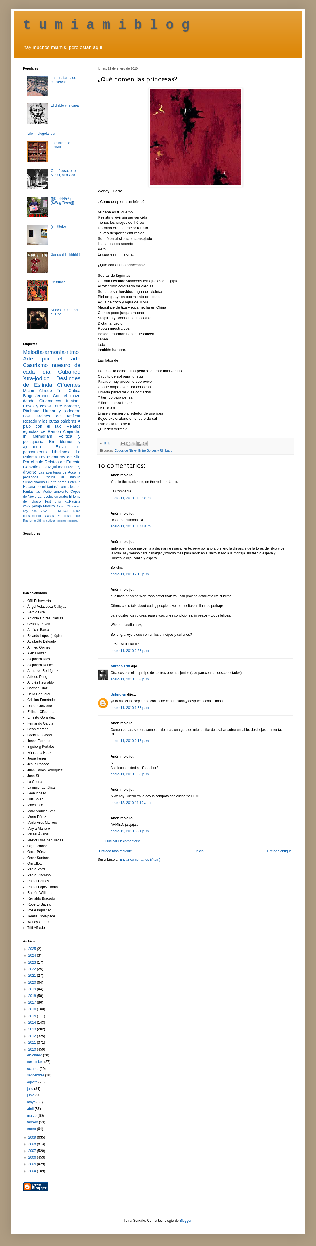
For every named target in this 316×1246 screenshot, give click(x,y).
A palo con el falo (51, 424)
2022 (32, 969)
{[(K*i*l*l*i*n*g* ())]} (62, 201)
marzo (32, 1116)
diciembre (35, 1055)
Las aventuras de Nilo (59, 457)
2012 (32, 1036)
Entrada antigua (279, 851)
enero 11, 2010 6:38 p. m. (130, 708)
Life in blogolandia (41, 134)
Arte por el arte (51, 359)
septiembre (36, 1075)
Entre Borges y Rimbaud (155, 450)
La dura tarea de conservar (63, 80)
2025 (32, 949)
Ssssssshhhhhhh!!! (65, 254)
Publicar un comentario (122, 841)
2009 (32, 1137)
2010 (32, 1049)
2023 (32, 962)
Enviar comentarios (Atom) (140, 860)
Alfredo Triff (120, 666)
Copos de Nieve (126, 450)
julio (30, 1089)
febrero (33, 1122)
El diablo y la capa (65, 105)
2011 (32, 1043)
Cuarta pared (56, 482)
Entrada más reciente (115, 851)
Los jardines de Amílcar (51, 416)
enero (32, 1129)
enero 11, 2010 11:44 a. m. (131, 526)
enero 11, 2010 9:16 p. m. (130, 741)
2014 (32, 1023)
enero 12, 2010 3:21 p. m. (130, 831)
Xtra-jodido (36, 378)
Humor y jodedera (61, 411)
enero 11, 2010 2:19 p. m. (130, 574)
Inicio (200, 851)
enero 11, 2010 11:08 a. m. (131, 498)
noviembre (35, 1062)
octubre (33, 1069)
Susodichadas (34, 482)
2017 (32, 1002)
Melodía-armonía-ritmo (51, 352)
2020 (32, 982)
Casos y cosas (37, 406)
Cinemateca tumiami (59, 401)
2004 (32, 1171)
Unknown (118, 694)
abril (30, 1109)
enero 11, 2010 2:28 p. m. (130, 651)
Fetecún (74, 482)
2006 (32, 1157)
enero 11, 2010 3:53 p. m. (130, 679)
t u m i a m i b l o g (106, 25)
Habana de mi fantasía (41, 487)
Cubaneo (69, 372)
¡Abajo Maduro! (44, 506)
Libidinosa (61, 452)
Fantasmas (31, 492)
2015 (32, 1016)
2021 (32, 976)
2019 (32, 989)
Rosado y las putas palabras (49, 421)
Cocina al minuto (62, 477)
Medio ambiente (55, 492)
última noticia (46, 520)
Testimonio (53, 501)
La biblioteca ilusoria (60, 145)
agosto (32, 1082)
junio (31, 1095)
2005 (32, 1164)
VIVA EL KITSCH (55, 511)
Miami (28, 390)
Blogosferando (36, 395)
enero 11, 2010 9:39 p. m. (130, 774)
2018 (32, 996)
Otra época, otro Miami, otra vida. (63, 173)
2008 (32, 1144)
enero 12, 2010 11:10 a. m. (131, 803)
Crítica (74, 390)
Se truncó (58, 282)
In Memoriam (37, 436)
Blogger (185, 1220)
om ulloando (70, 487)
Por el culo (33, 462)
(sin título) (58, 227)
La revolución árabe (53, 497)
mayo (31, 1102)
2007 (32, 1151)
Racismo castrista (67, 520)
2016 (32, 1009)
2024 (32, 955)
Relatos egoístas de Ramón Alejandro (51, 429)
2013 (32, 1029)
